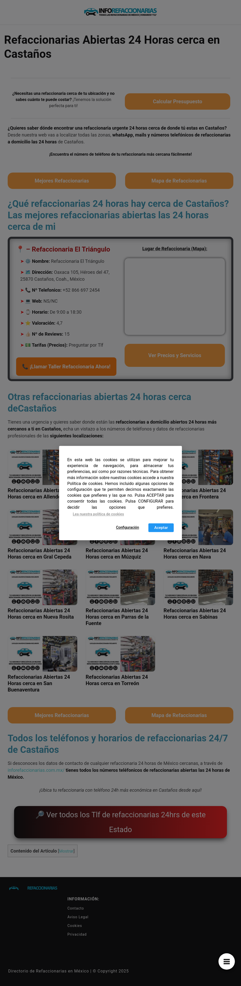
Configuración (127, 527)
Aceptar (161, 527)
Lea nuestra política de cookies (98, 514)
